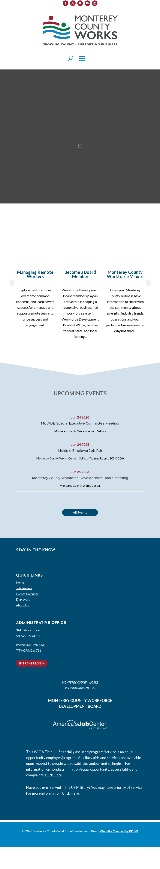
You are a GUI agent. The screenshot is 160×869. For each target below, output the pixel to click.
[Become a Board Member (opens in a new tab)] (80, 275)
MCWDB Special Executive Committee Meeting (80, 423)
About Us (22, 605)
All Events (80, 512)
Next (147, 283)
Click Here (53, 775)
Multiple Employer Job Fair (80, 451)
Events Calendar (27, 594)
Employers (23, 599)
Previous (13, 283)
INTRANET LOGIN (32, 663)
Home (20, 582)
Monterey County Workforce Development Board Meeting (80, 478)
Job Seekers (24, 588)
